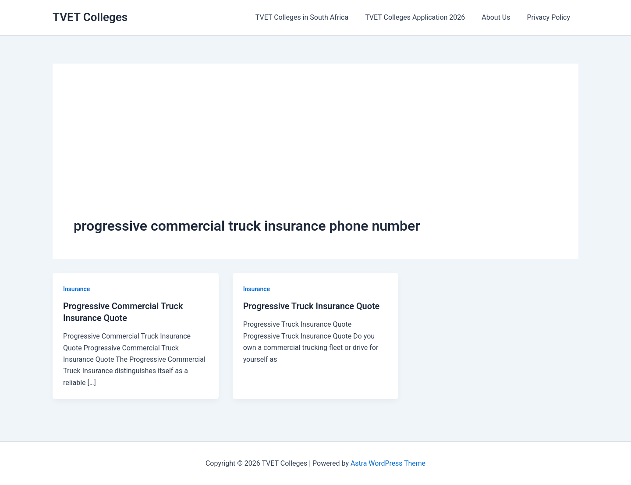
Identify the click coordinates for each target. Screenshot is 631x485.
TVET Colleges (90, 17)
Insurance (76, 288)
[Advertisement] (315, 150)
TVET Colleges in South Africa (311, 17)
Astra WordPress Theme (387, 462)
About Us (500, 17)
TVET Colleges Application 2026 (421, 17)
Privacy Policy (550, 17)
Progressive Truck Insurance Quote (312, 306)
